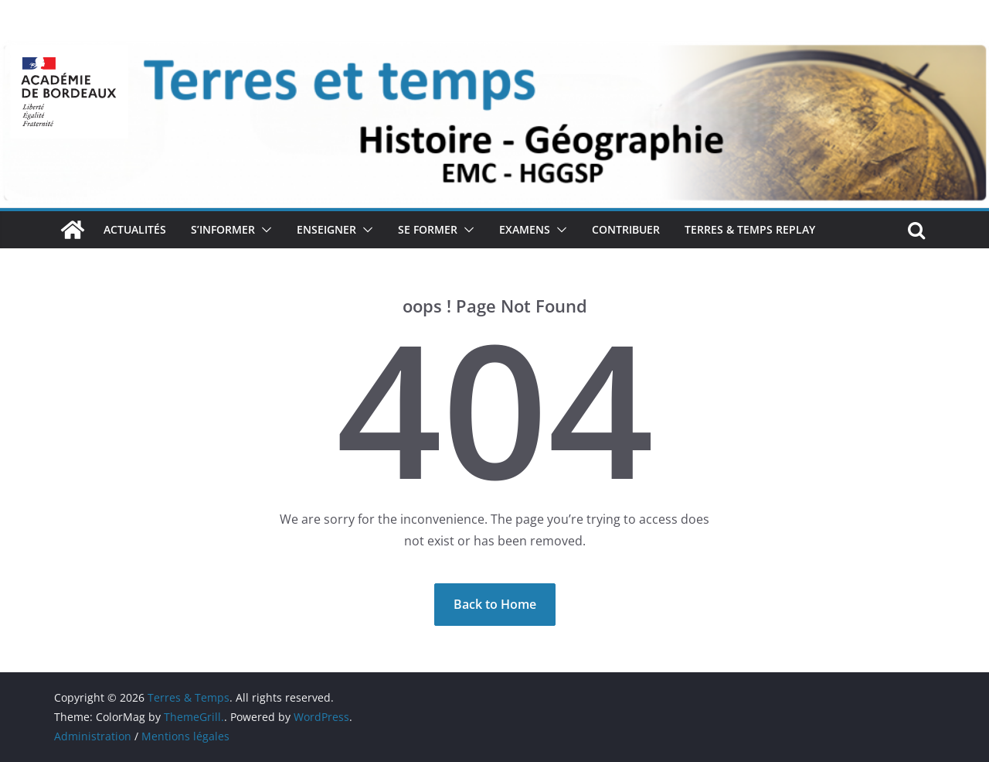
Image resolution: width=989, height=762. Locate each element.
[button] (263, 230)
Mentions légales (185, 736)
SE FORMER (427, 229)
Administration (92, 736)
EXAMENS (524, 229)
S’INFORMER (223, 229)
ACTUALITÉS (135, 229)
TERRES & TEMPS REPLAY (750, 229)
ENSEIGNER (326, 229)
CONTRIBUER (626, 229)
